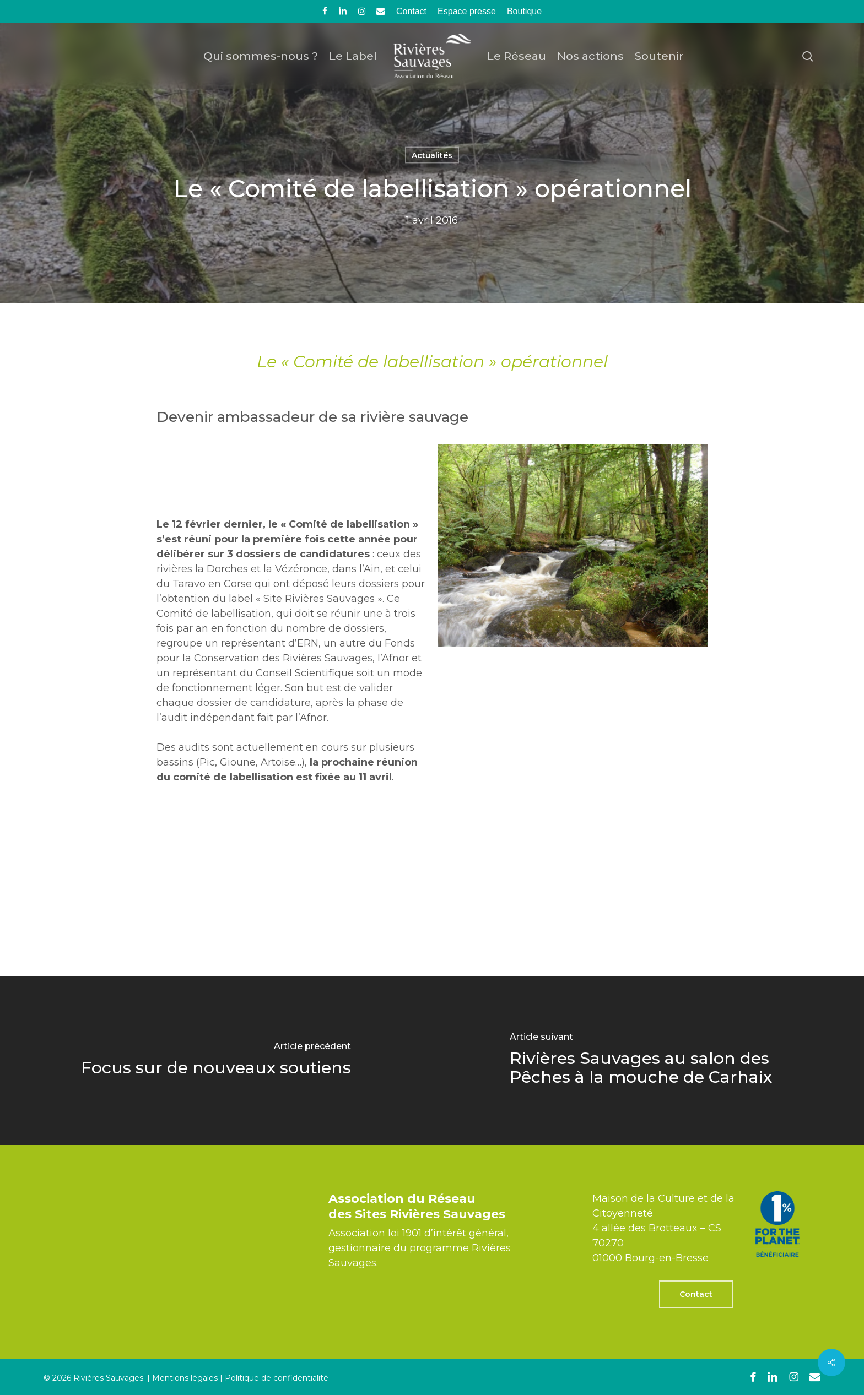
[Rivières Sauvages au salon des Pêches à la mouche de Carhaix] (648, 1060)
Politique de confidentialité (276, 1378)
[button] (696, 1294)
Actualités (432, 155)
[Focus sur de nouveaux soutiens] (216, 1060)
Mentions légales (185, 1378)
